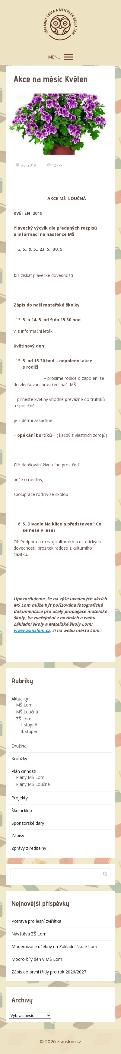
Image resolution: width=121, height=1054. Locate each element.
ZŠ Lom (23, 719)
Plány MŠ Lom (30, 777)
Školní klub (21, 810)
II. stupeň (30, 731)
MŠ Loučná (27, 712)
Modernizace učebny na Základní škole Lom (54, 946)
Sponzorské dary (27, 823)
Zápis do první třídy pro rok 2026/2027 (48, 972)
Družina (19, 746)
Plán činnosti (23, 771)
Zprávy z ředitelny (28, 848)
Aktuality (19, 699)
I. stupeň (29, 725)
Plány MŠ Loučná (33, 784)
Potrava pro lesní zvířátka (36, 921)
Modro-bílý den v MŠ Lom (36, 959)
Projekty (19, 798)
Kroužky (19, 758)
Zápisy (17, 835)
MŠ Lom (24, 705)
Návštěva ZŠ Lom (28, 934)
